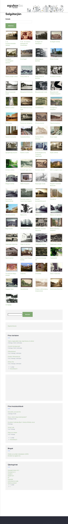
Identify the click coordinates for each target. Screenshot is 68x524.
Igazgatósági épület (11, 153)
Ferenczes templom (26, 123)
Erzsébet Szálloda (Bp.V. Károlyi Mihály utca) (21, 422)
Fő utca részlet (39, 123)
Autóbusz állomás (55, 76)
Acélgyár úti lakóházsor (38, 43)
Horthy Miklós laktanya (39, 138)
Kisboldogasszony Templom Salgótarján (40, 154)
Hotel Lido (11, 427)
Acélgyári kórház (55, 42)
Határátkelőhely (25, 137)
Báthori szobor (9, 108)
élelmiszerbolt (12, 483)
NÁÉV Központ (24, 184)
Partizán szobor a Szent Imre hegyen (26, 200)
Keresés (7, 19)
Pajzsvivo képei (12, 433)
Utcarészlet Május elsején (10, 275)
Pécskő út (53, 199)
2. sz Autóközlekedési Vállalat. (10, 44)
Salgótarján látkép (40, 244)
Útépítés (23, 274)
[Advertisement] (34, 387)
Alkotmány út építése (39, 60)
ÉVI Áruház (8, 123)
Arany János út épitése (39, 77)
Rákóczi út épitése (55, 215)
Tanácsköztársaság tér (40, 259)
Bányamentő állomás (26, 92)
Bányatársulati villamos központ (55, 93)
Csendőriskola (39, 108)
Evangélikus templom (53, 109)
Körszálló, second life (14, 412)
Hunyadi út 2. (12, 472)
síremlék (10, 479)
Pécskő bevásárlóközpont (40, 200)
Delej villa (11, 362)
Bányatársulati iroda (41, 92)
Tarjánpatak (53, 258)
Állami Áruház (54, 59)
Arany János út (24, 76)
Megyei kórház (9, 184)
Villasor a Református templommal (41, 290)
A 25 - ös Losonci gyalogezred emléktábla (25, 44)
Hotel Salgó (53, 137)
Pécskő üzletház (10, 215)
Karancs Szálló (24, 153)
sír (8, 478)
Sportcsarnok (9, 258)
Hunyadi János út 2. (13, 470)
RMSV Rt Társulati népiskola (40, 230)
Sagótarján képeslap (11, 244)
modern (10, 474)
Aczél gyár (23, 59)
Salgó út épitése (25, 244)
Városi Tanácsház (55, 274)
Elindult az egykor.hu (14, 456)
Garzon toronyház (10, 137)
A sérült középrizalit (14, 346)
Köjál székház (54, 153)
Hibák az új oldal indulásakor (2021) (18, 454)
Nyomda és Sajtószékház (9, 200)
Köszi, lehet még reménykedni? (17, 417)
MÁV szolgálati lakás (56, 170)
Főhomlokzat (12, 351)
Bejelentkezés (12, 326)
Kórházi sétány (9, 170)
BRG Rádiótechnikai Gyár (26, 109)
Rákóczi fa (23, 215)
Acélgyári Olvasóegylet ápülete (9, 61)
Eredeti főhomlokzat (14, 357)
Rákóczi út (38, 215)
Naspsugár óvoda (40, 184)
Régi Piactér (9, 229)
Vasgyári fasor (9, 289)
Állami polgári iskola (11, 76)
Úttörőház (38, 274)
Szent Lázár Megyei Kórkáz (26, 259)
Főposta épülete (55, 123)
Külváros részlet (40, 170)
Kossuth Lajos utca (25, 170)
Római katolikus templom (54, 230)
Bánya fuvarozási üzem (10, 93)
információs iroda (13, 481)
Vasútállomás (24, 289)
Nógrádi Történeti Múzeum (55, 185)
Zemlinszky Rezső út (56, 289)
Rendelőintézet (25, 229)
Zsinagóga (8, 305)
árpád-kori (11, 476)
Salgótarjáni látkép (55, 244)
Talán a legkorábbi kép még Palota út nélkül (21, 341)
